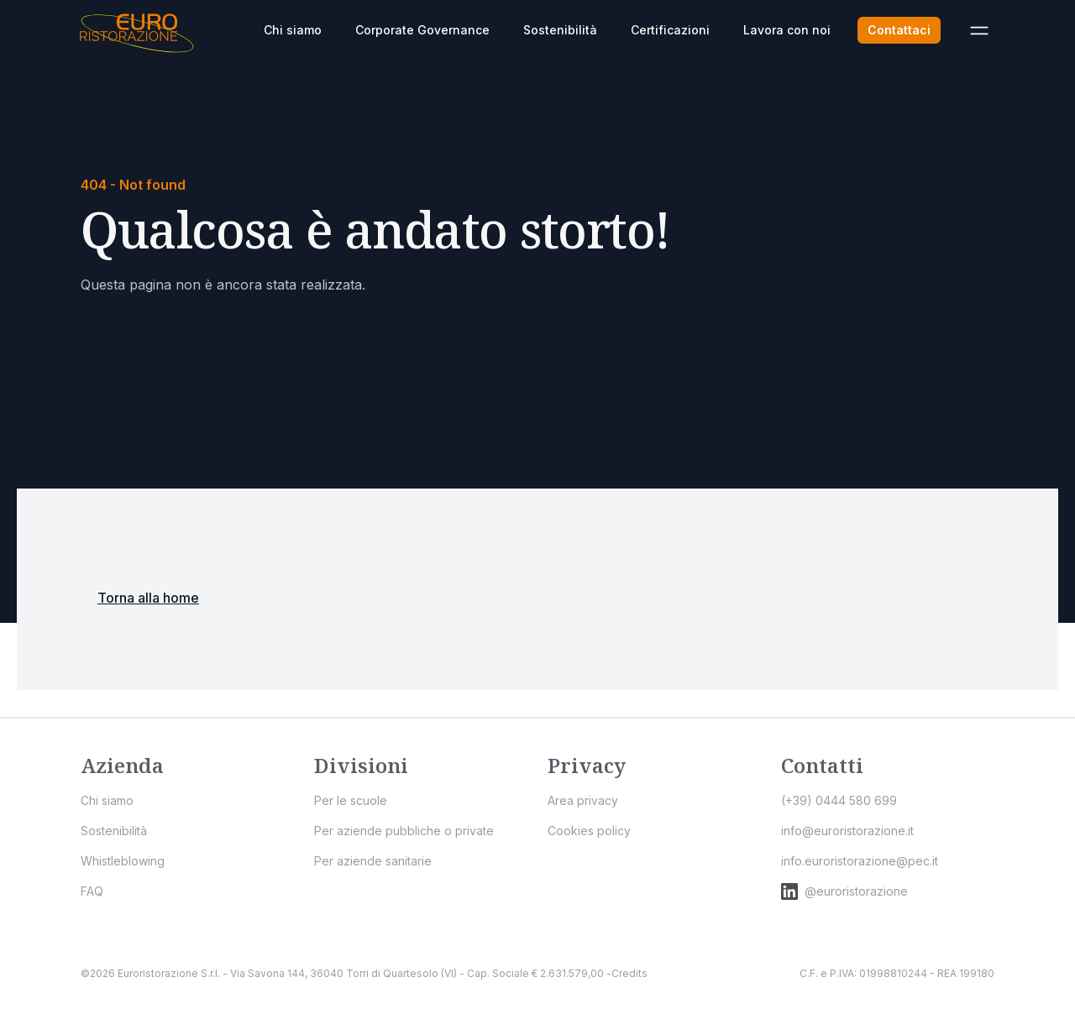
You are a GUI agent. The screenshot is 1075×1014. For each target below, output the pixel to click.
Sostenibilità (560, 30)
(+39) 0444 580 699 (839, 800)
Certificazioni (670, 30)
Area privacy (583, 800)
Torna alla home (148, 597)
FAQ (92, 891)
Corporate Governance (422, 30)
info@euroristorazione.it (847, 830)
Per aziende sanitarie (373, 861)
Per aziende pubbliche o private (404, 830)
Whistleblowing (123, 861)
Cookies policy (589, 830)
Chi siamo (293, 30)
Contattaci (899, 30)
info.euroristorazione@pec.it (859, 861)
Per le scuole (350, 800)
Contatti (822, 765)
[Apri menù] (979, 30)
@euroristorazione (844, 891)
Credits (629, 973)
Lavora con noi (787, 30)
